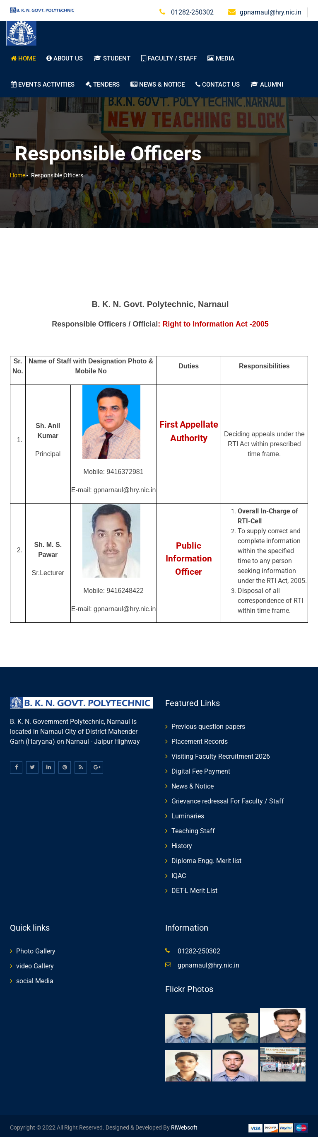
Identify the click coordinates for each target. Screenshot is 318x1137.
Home (23, 55)
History (181, 843)
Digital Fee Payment (200, 768)
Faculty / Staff (169, 55)
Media (220, 55)
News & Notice (157, 81)
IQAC (178, 872)
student (112, 55)
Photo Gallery (35, 948)
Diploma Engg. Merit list (206, 857)
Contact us (217, 81)
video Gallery (35, 963)
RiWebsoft (184, 1124)
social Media (34, 978)
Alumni (267, 81)
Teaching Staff (193, 828)
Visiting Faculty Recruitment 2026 (220, 753)
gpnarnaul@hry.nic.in (270, 9)
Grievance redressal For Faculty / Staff (227, 798)
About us (64, 55)
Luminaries (187, 813)
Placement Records (199, 738)
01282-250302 (191, 9)
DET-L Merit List (194, 887)
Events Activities (43, 81)
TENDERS (102, 81)
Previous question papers (208, 723)
